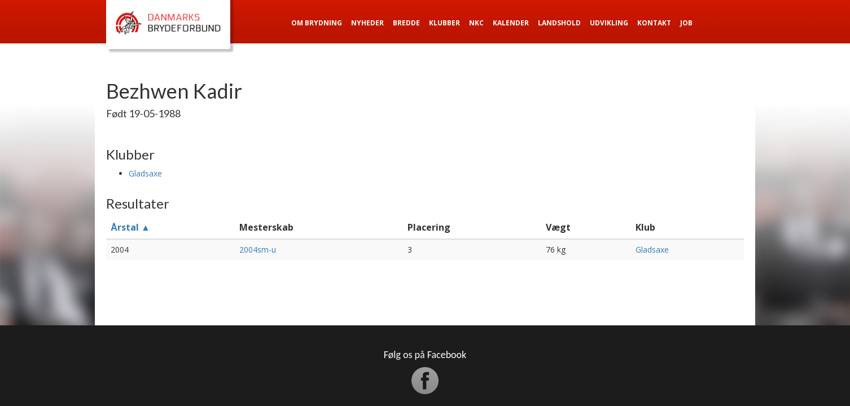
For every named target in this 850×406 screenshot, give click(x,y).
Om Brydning (316, 23)
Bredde (406, 23)
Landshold (559, 23)
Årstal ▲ (130, 227)
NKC (476, 23)
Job (686, 23)
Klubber (444, 23)
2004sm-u (257, 249)
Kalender (511, 23)
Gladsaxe (145, 173)
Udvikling (609, 23)
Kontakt (654, 23)
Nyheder (367, 23)
